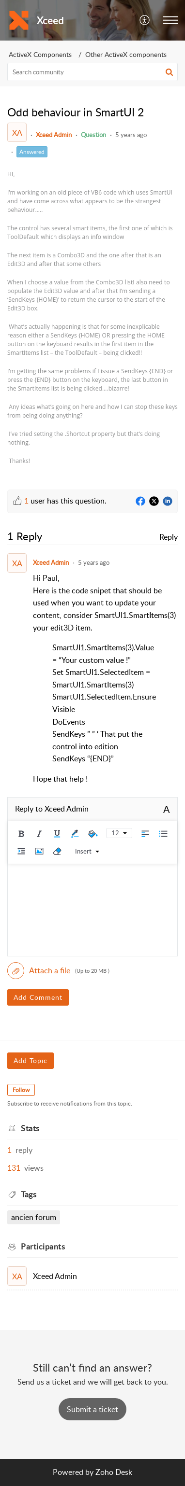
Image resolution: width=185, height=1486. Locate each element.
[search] (92, 72)
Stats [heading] (30, 1128)
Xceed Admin (54, 134)
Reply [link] (168, 537)
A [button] (166, 809)
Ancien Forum (33, 1217)
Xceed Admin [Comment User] (51, 562)
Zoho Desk (113, 1472)
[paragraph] (92, 317)
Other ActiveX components (126, 54)
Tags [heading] (28, 1194)
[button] (145, 20)
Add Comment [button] (38, 997)
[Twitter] (154, 501)
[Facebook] (140, 501)
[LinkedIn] (167, 501)
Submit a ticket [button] (92, 1409)
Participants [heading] (43, 1246)
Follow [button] (21, 1090)
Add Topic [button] (30, 1060)
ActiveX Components (40, 54)
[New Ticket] (92, 1409)
